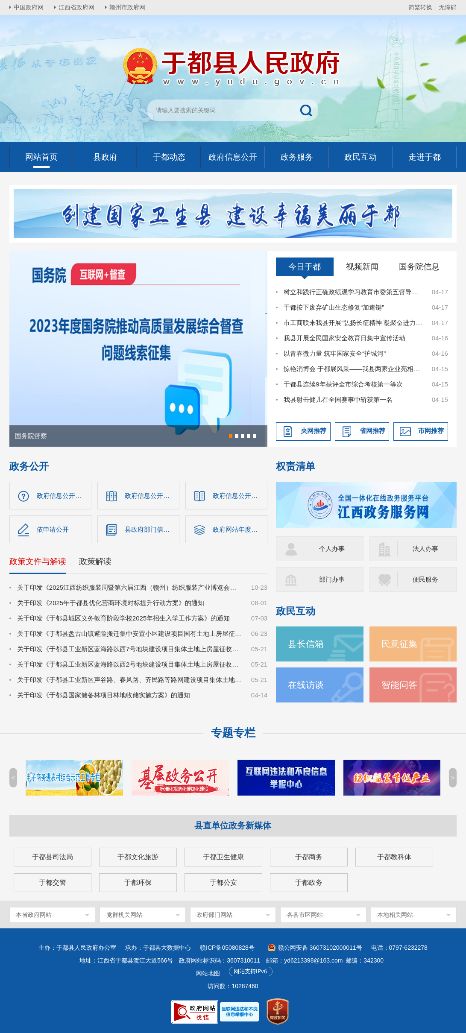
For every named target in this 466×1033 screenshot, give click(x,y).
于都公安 (223, 882)
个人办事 (332, 548)
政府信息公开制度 (238, 495)
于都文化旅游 (137, 856)
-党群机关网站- (124, 914)
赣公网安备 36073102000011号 (320, 947)
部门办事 (332, 579)
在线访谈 (306, 685)
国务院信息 (419, 266)
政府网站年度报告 (238, 529)
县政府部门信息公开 (152, 529)
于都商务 (308, 856)
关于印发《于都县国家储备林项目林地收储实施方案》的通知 (103, 695)
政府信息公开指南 (62, 495)
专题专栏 (233, 732)
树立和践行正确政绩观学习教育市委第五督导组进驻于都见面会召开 (353, 292)
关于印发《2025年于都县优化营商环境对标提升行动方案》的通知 (110, 602)
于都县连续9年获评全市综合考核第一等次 (343, 384)
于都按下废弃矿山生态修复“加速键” (334, 307)
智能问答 (399, 685)
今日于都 (304, 266)
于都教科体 (394, 856)
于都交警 (52, 882)
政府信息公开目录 (150, 495)
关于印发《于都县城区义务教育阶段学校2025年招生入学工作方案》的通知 (123, 618)
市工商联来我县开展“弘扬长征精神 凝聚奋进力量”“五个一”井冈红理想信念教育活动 (353, 322)
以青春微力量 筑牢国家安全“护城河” (335, 353)
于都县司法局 (52, 856)
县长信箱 (306, 644)
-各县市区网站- (305, 914)
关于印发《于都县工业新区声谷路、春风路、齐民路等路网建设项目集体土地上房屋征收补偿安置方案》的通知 (129, 679)
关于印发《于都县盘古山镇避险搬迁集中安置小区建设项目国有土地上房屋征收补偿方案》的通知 (129, 633)
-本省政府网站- (34, 914)
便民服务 (425, 579)
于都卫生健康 (223, 856)
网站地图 (208, 973)
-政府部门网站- (214, 914)
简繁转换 (420, 7)
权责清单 (295, 466)
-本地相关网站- (395, 914)
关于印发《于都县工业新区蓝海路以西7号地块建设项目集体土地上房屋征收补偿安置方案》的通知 (129, 649)
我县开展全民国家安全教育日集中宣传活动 (344, 338)
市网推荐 (431, 430)
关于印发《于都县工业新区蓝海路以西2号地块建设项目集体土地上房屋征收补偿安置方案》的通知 (129, 664)
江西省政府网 (76, 7)
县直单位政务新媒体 (232, 825)
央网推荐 (313, 430)
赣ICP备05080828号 (227, 947)
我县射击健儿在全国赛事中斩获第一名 (338, 399)
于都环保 (138, 882)
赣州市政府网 (127, 7)
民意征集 (399, 644)
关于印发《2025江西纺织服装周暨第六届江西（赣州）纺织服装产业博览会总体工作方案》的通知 (129, 587)
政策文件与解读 (37, 561)
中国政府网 (29, 7)
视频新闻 (362, 266)
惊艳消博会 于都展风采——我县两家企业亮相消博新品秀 (353, 368)
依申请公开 (53, 529)
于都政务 (308, 882)
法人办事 (425, 548)
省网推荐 (372, 430)
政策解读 (95, 561)
